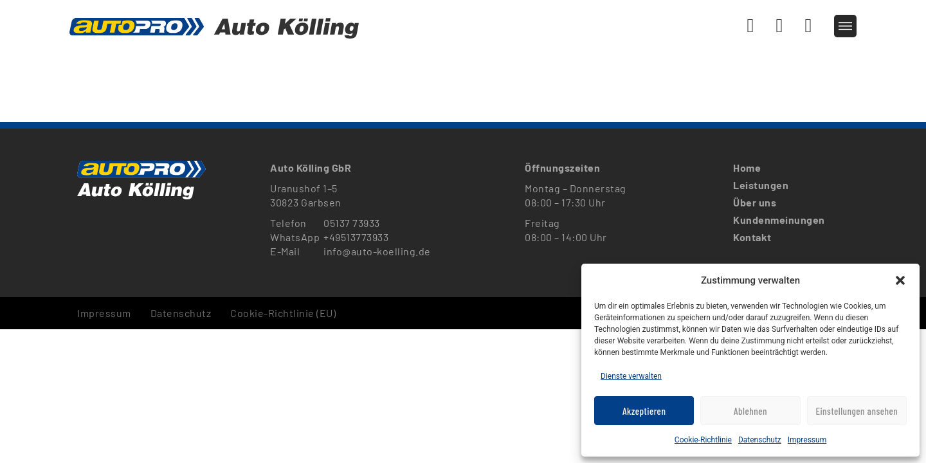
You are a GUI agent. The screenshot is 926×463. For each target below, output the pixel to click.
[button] (900, 280)
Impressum (807, 439)
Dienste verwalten (631, 376)
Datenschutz (759, 439)
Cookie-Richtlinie (703, 439)
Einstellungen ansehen (856, 411)
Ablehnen (750, 411)
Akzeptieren (644, 411)
